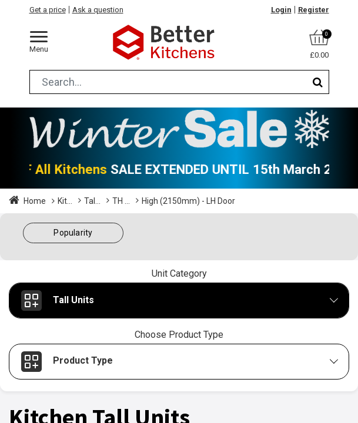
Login (281, 10)
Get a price (47, 10)
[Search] (318, 81)
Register (313, 10)
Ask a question (97, 10)
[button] (73, 233)
